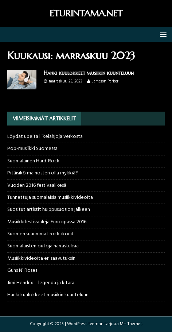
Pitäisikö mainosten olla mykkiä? (42, 173)
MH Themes (131, 324)
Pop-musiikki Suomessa (32, 148)
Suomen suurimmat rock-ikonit (40, 234)
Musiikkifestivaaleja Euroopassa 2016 (46, 222)
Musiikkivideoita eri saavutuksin (41, 258)
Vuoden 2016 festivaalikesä (36, 185)
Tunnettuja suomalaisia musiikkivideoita (50, 197)
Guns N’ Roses (22, 270)
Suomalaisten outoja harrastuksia (43, 246)
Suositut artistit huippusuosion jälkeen (48, 209)
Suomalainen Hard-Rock (33, 161)
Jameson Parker (105, 81)
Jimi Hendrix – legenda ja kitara (40, 283)
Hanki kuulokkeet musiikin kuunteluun (89, 73)
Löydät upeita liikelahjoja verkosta (45, 136)
